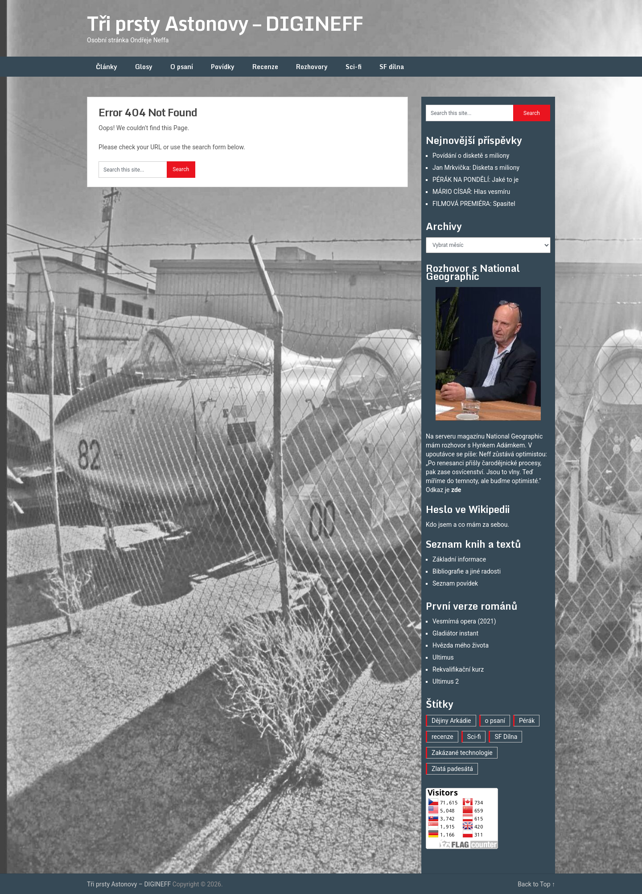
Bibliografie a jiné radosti (466, 571)
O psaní (181, 67)
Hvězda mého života (460, 645)
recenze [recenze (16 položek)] (442, 736)
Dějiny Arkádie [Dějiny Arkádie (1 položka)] (451, 720)
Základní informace (459, 559)
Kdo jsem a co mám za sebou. (467, 524)
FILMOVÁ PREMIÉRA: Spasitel (473, 203)
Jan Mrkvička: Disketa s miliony (475, 167)
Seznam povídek (455, 583)
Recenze (265, 67)
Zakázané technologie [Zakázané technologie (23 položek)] (462, 752)
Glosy (143, 67)
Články (106, 67)
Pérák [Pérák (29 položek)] (527, 720)
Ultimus (443, 657)
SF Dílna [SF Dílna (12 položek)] (505, 736)
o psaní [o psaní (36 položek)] (495, 720)
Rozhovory (312, 67)
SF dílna (391, 67)
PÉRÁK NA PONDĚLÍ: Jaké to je (475, 179)
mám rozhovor (446, 445)
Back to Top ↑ (536, 884)
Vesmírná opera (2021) (464, 621)
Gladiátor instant (455, 633)
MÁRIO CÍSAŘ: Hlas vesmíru (471, 191)
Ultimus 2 (445, 681)
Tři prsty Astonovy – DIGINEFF (225, 23)
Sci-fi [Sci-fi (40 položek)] (474, 736)
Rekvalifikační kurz (458, 669)
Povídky (223, 67)
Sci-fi (354, 67)
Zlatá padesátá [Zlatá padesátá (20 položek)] (452, 768)
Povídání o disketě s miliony (470, 155)
